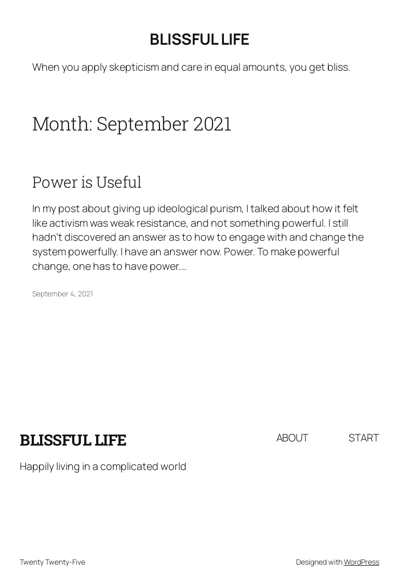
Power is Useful (87, 182)
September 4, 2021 (62, 293)
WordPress (361, 562)
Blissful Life (199, 38)
